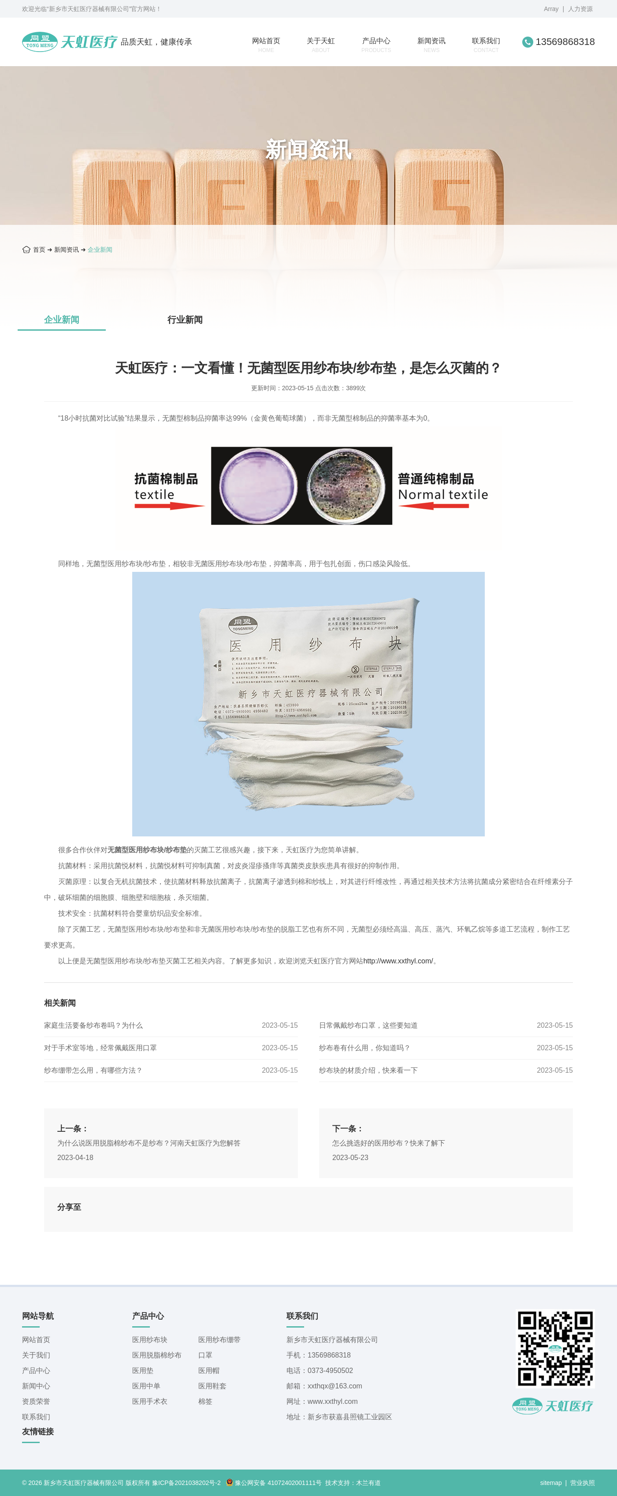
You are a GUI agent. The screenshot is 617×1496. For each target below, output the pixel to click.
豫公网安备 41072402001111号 (274, 1482)
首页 (39, 249)
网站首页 (266, 45)
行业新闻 (185, 320)
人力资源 (580, 8)
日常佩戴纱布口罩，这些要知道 (368, 1025)
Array (551, 8)
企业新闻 (100, 249)
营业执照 (582, 1482)
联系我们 (486, 45)
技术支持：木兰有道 (353, 1482)
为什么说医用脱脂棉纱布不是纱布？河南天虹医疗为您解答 (149, 1143)
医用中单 (146, 1386)
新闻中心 (36, 1386)
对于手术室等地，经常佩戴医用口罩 (100, 1048)
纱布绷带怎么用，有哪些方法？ (93, 1070)
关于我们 (36, 1355)
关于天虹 (321, 45)
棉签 (205, 1401)
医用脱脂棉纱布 (157, 1355)
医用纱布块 (149, 1339)
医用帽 (208, 1370)
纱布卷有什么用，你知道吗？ (365, 1048)
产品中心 (376, 45)
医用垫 (142, 1370)
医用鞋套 (212, 1386)
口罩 (205, 1355)
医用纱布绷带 (219, 1339)
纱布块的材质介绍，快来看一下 (368, 1070)
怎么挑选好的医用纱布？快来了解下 (388, 1143)
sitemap (551, 1482)
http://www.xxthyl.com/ (398, 961)
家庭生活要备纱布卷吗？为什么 (93, 1025)
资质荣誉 (36, 1401)
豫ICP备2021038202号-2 (186, 1482)
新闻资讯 (431, 45)
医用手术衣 (149, 1401)
